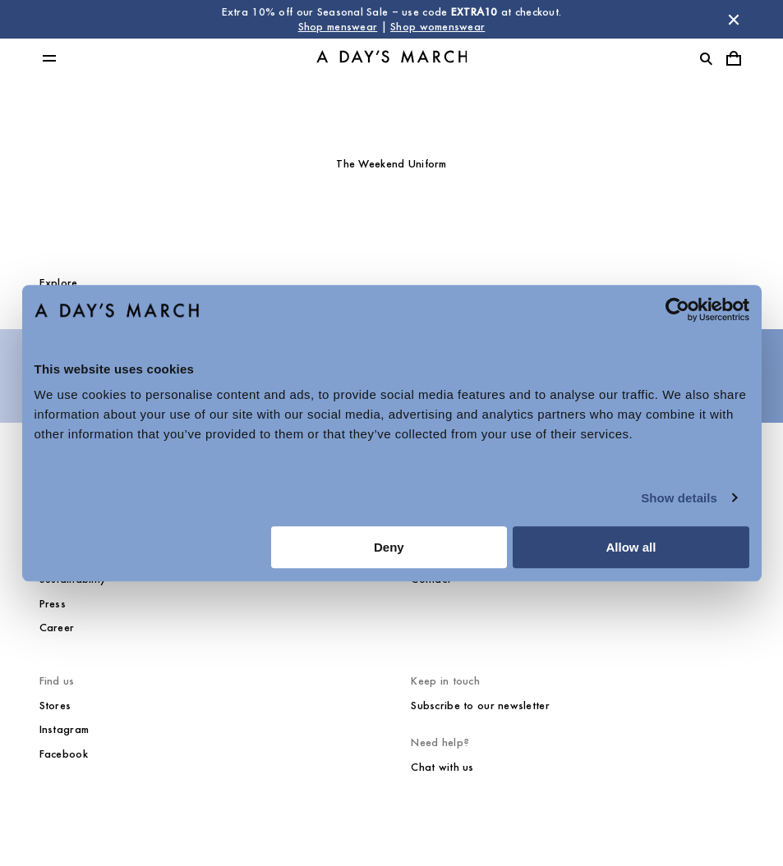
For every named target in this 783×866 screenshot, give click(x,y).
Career (57, 628)
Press (52, 604)
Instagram (64, 729)
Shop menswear (338, 27)
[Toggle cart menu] (734, 58)
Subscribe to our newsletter (480, 706)
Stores (55, 706)
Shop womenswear (437, 27)
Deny (389, 547)
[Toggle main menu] (49, 58)
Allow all (631, 547)
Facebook (63, 754)
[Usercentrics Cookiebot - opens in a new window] (677, 309)
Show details (679, 498)
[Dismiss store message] (734, 20)
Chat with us (442, 767)
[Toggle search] (706, 58)
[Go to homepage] (391, 58)
